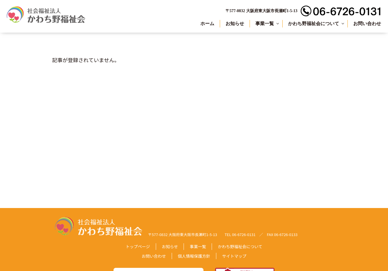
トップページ (138, 246)
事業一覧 (264, 23)
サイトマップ (234, 256)
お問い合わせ (367, 23)
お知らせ (235, 23)
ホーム (207, 23)
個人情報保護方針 (194, 256)
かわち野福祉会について (313, 23)
